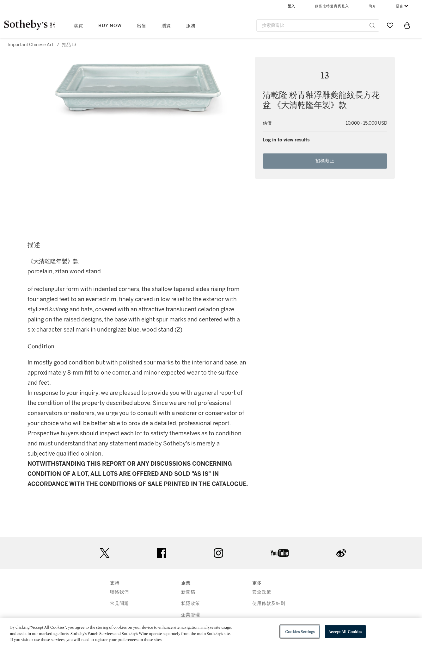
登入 (291, 6)
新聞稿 (188, 592)
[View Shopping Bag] (407, 25)
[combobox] (318, 25)
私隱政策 (190, 603)
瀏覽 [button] (166, 25)
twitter (104, 553)
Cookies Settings (300, 631)
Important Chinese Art (30, 44)
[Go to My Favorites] (390, 25)
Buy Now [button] (110, 25)
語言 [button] (399, 6)
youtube (280, 553)
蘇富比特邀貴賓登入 (332, 6)
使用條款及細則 (268, 603)
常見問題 (119, 603)
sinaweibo (341, 553)
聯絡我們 (119, 592)
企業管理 (190, 615)
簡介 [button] (372, 6)
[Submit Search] (372, 25)
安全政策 (261, 592)
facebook (161, 553)
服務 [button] (191, 25)
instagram (218, 553)
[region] (211, 632)
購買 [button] (78, 25)
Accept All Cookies (345, 631)
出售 (141, 25)
